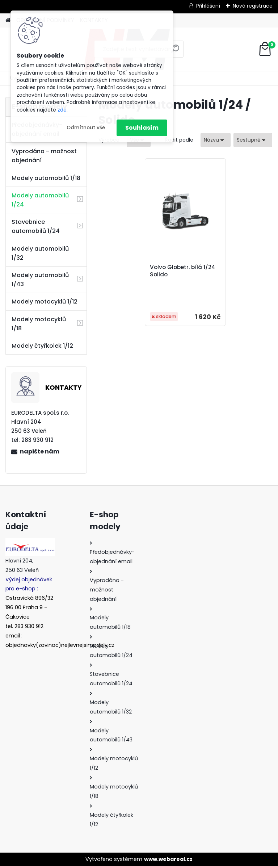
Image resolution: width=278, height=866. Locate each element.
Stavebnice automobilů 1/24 (36, 226)
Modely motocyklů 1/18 (39, 323)
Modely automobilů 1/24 (40, 200)
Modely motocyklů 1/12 (44, 301)
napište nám (39, 451)
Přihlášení (208, 5)
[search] (175, 52)
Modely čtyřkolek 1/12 (42, 346)
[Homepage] (7, 20)
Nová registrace (253, 5)
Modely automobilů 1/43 (40, 279)
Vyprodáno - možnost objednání (44, 155)
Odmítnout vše (86, 127)
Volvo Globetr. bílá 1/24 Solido (182, 271)
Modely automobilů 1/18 (46, 178)
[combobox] (216, 140)
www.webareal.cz (168, 859)
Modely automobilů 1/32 (40, 253)
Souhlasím (142, 128)
